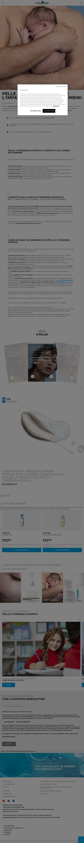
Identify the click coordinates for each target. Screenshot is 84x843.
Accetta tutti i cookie (49, 110)
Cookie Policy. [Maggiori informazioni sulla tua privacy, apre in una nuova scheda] (56, 106)
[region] (42, 99)
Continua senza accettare (61, 86)
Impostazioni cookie (35, 110)
